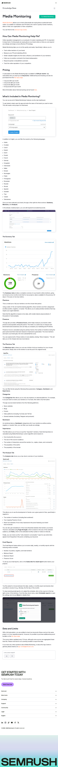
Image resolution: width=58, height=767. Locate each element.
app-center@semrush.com (26, 646)
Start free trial (7, 684)
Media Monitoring (8, 22)
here (35, 90)
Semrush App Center (21, 30)
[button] (12, 656)
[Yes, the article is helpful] (6, 656)
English (3, 715)
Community (4, 707)
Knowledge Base (9, 8)
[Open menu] (56, 3)
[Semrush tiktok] (8, 722)
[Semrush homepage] (6, 3)
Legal (2, 711)
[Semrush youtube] (11, 722)
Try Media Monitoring (47, 16)
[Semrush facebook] (15, 722)
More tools (4, 695)
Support (3, 703)
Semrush (4, 691)
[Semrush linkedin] (2, 722)
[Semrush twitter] (18, 722)
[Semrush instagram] (5, 722)
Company (4, 699)
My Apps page (18, 77)
